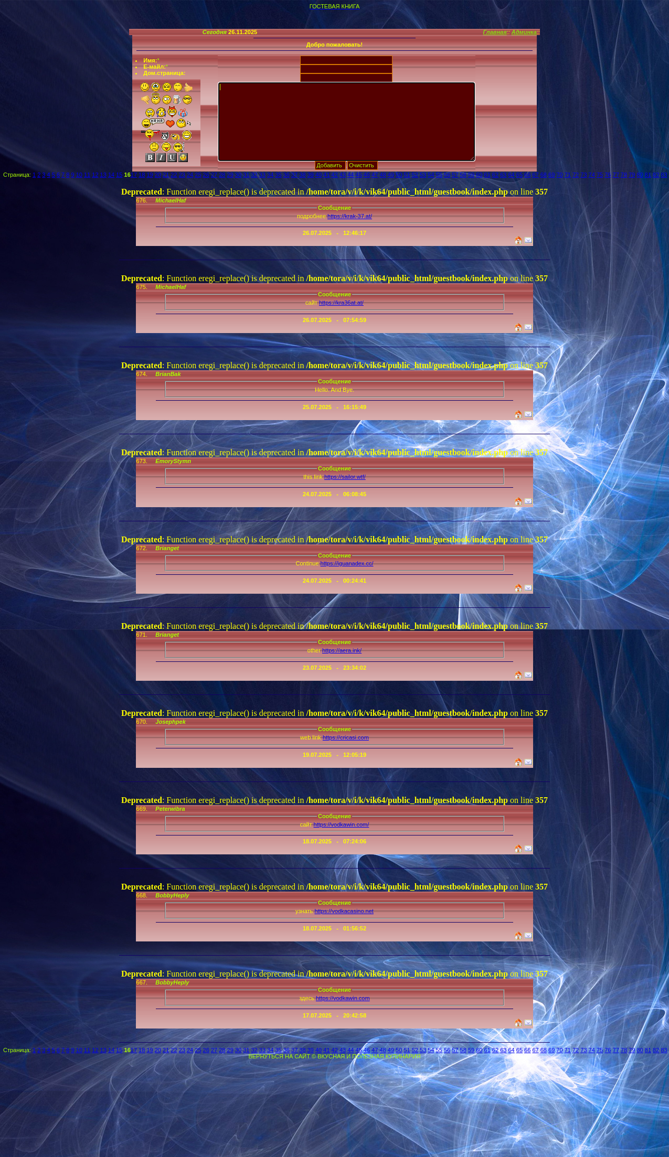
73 (583, 175)
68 (543, 175)
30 (238, 175)
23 (182, 175)
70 (559, 175)
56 (447, 175)
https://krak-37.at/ (349, 216)
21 (166, 175)
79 (632, 175)
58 (463, 175)
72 (575, 175)
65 (519, 175)
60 (479, 175)
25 (198, 175)
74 (592, 175)
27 (214, 175)
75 (600, 175)
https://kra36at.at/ (341, 302)
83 (664, 175)
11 (87, 175)
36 (286, 175)
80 (639, 175)
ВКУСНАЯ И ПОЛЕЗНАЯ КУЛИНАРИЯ (368, 1056)
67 (535, 175)
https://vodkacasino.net (344, 911)
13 (103, 175)
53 (423, 175)
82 (656, 175)
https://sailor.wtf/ (345, 477)
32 (254, 175)
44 (350, 175)
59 (471, 175)
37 (294, 175)
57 (455, 175)
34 (270, 175)
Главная (494, 32)
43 (342, 175)
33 (262, 175)
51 (406, 175)
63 (503, 175)
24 (190, 175)
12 (95, 175)
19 (149, 175)
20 (158, 175)
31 (246, 175)
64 (511, 175)
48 (382, 175)
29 (230, 175)
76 (607, 175)
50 (399, 175)
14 (111, 175)
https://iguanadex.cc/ (347, 563)
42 (335, 175)
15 (119, 175)
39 (310, 175)
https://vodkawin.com (343, 998)
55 (439, 175)
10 (79, 175)
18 (142, 175)
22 (174, 175)
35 (278, 175)
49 (391, 175)
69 (551, 175)
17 (134, 175)
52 (415, 175)
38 (302, 175)
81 (648, 175)
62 (495, 175)
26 (206, 175)
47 (374, 175)
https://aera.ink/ (342, 650)
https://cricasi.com (346, 737)
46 (367, 175)
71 (568, 175)
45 (359, 175)
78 (624, 175)
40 (318, 175)
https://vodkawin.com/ (341, 824)
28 (222, 175)
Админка (524, 32)
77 (616, 175)
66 (527, 175)
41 (326, 175)
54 (431, 175)
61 (487, 175)
